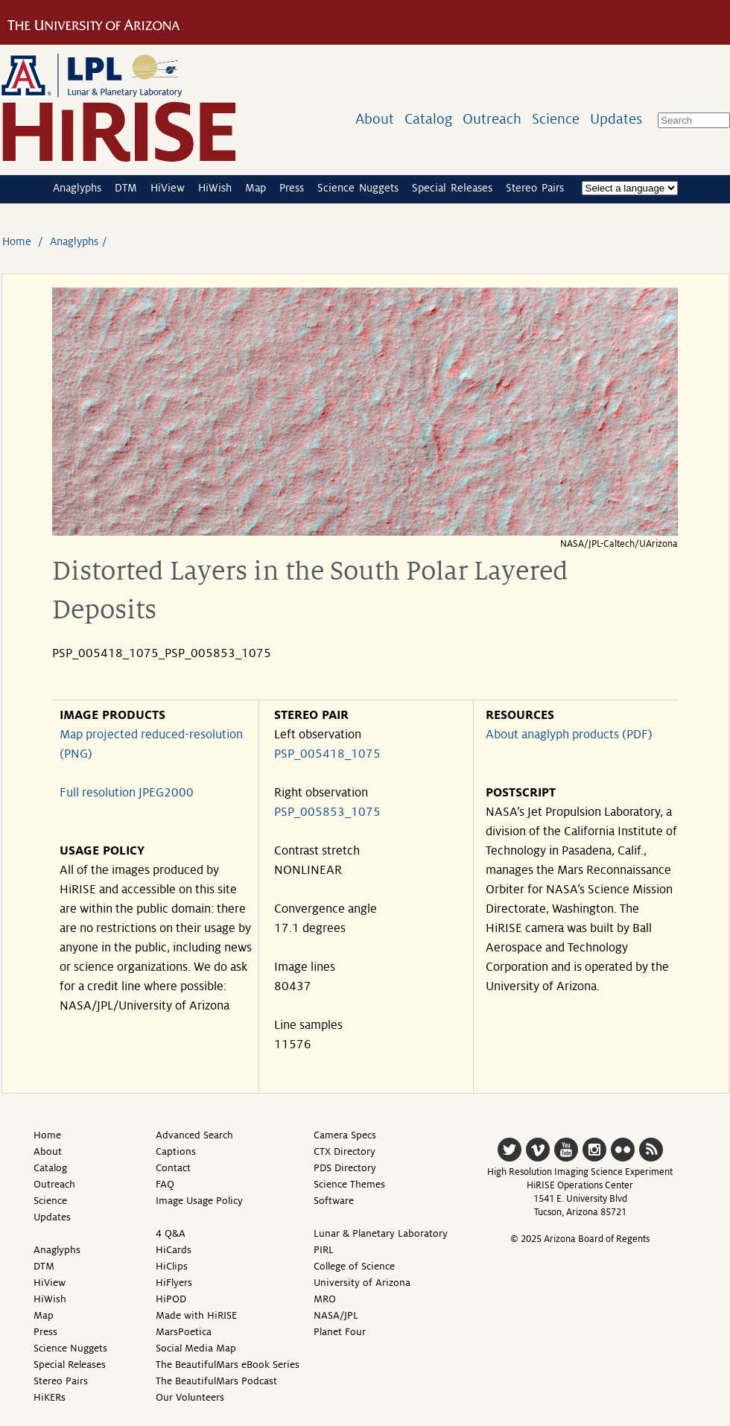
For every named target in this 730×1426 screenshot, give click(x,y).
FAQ (165, 1184)
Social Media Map (196, 1348)
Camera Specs (345, 1135)
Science (556, 119)
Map (255, 188)
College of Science (354, 1266)
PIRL (324, 1249)
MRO (325, 1299)
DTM (126, 188)
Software (334, 1200)
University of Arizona (362, 1282)
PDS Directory (345, 1167)
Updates (616, 119)
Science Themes (349, 1184)
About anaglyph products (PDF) (569, 734)
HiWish (215, 188)
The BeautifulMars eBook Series (227, 1364)
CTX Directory (344, 1151)
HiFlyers (174, 1282)
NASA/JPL (336, 1315)
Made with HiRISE (196, 1315)
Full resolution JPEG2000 (127, 792)
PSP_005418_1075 (327, 754)
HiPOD (171, 1299)
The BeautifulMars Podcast (216, 1381)
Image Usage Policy (199, 1200)
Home (16, 241)
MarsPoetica (184, 1331)
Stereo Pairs (535, 188)
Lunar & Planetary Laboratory (381, 1233)
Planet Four (340, 1331)
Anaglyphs (77, 188)
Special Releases (452, 188)
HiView (167, 188)
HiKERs (50, 1397)
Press (291, 188)
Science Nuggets (358, 188)
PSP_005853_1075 (327, 812)
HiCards (173, 1249)
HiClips (172, 1266)
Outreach (492, 119)
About (374, 119)
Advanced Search (194, 1135)
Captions (176, 1151)
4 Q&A (170, 1233)
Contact (173, 1167)
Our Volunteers (190, 1397)
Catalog (428, 119)
